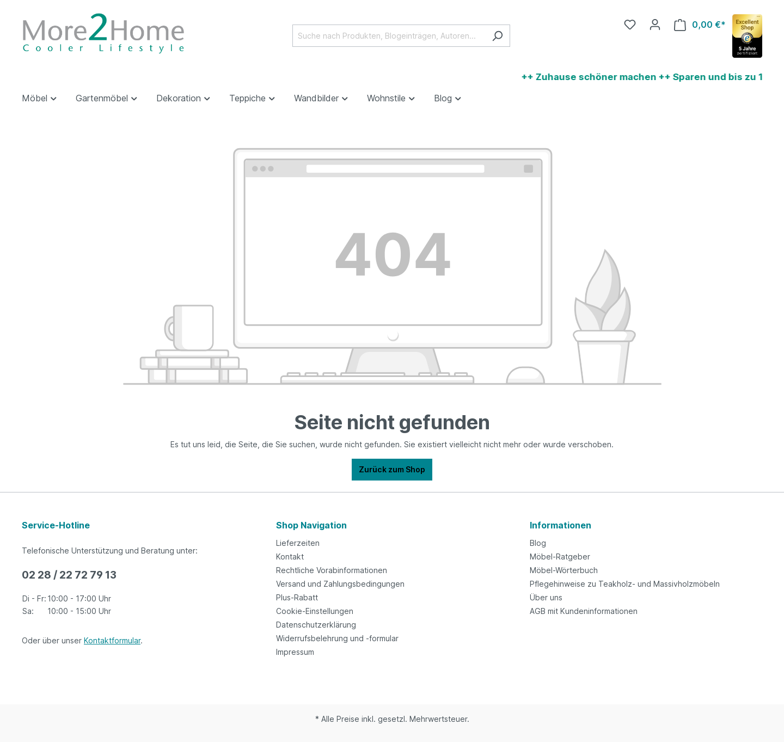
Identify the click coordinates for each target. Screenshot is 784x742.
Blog (538, 543)
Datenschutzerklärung (316, 624)
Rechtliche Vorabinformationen (331, 570)
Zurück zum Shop (392, 469)
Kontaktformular (112, 640)
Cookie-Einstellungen (314, 611)
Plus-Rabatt (297, 597)
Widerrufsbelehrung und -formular (337, 638)
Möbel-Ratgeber (560, 556)
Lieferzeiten (298, 543)
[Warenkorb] (699, 24)
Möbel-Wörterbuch (564, 570)
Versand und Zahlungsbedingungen (340, 583)
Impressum (295, 651)
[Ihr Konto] (654, 24)
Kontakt (290, 556)
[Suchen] (497, 36)
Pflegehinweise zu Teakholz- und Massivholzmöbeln (625, 583)
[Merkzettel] (629, 24)
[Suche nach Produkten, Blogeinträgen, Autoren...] (388, 36)
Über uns (546, 597)
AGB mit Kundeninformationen (584, 611)
